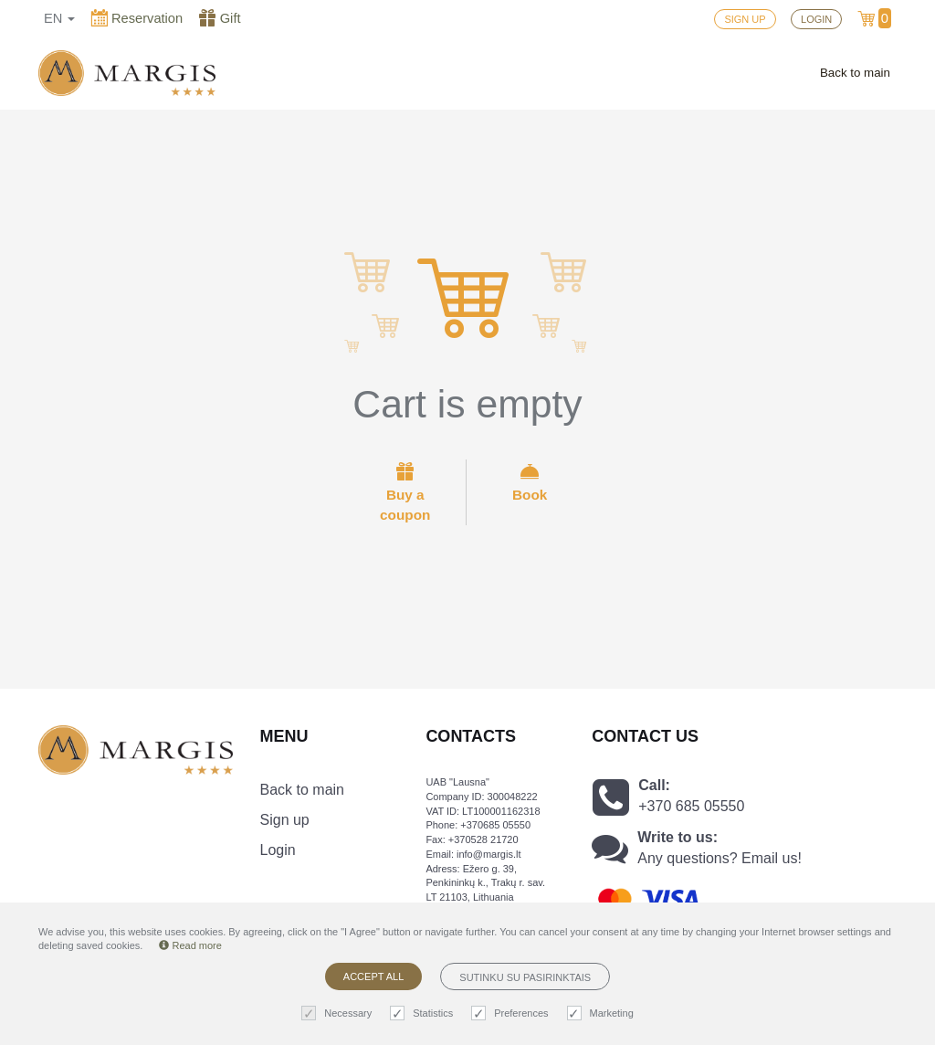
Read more (190, 945)
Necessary (339, 1013)
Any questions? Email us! (719, 858)
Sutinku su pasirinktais (525, 977)
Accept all (373, 976)
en (59, 18)
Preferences (512, 1013)
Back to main (855, 72)
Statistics (423, 1013)
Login (278, 850)
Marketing (603, 1013)
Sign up (285, 820)
